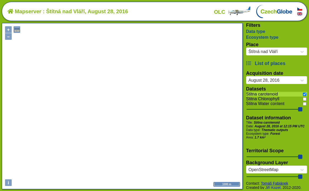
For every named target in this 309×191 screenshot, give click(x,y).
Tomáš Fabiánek (274, 183)
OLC (232, 12)
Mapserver (24, 11)
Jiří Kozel (273, 187)
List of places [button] (265, 63)
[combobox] (248, 51)
